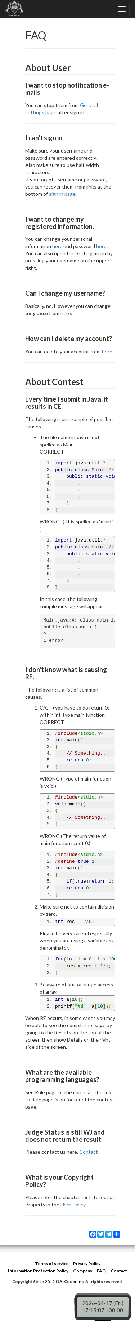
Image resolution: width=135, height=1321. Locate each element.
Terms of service (51, 1263)
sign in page (62, 194)
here (57, 246)
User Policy (73, 1204)
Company (82, 1270)
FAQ (101, 1270)
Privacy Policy (86, 1263)
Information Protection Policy (38, 1270)
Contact (88, 1152)
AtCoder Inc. (72, 1281)
